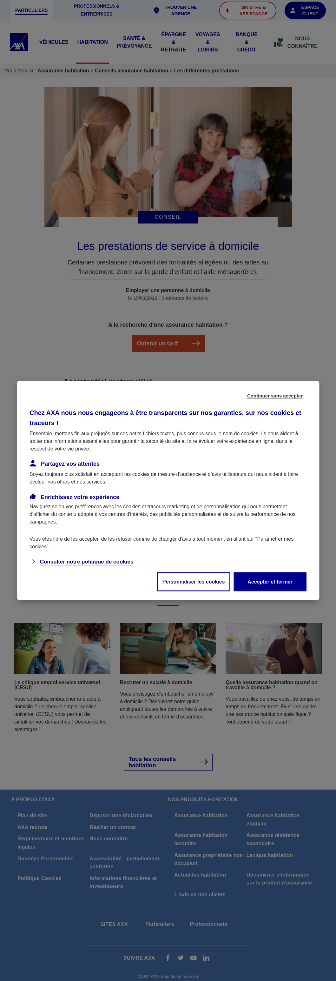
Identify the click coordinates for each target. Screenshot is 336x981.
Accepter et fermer (269, 581)
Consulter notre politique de (87, 562)
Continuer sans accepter (275, 395)
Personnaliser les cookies (193, 581)
